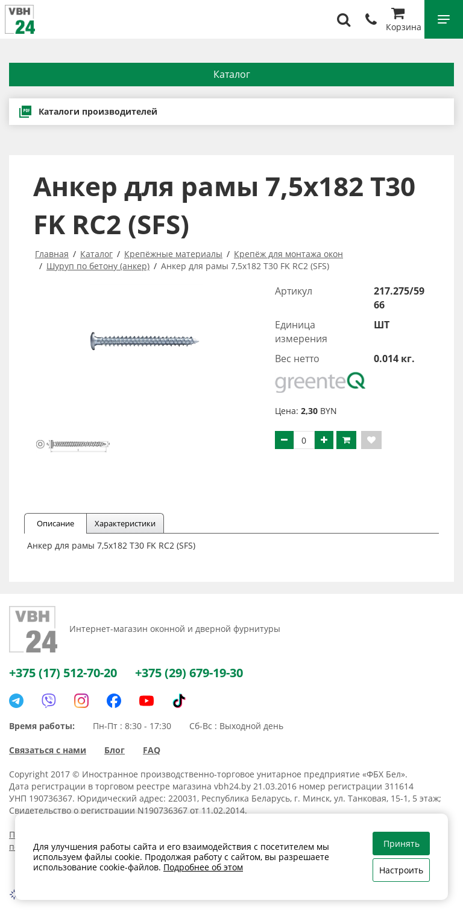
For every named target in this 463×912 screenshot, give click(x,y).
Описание (55, 523)
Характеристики (125, 523)
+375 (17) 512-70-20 (63, 673)
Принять (401, 843)
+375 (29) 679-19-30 (189, 673)
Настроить (401, 870)
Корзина (403, 21)
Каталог (231, 74)
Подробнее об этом (203, 867)
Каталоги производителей (87, 111)
